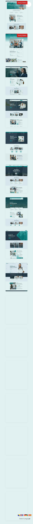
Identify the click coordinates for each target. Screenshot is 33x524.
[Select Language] (25, 518)
